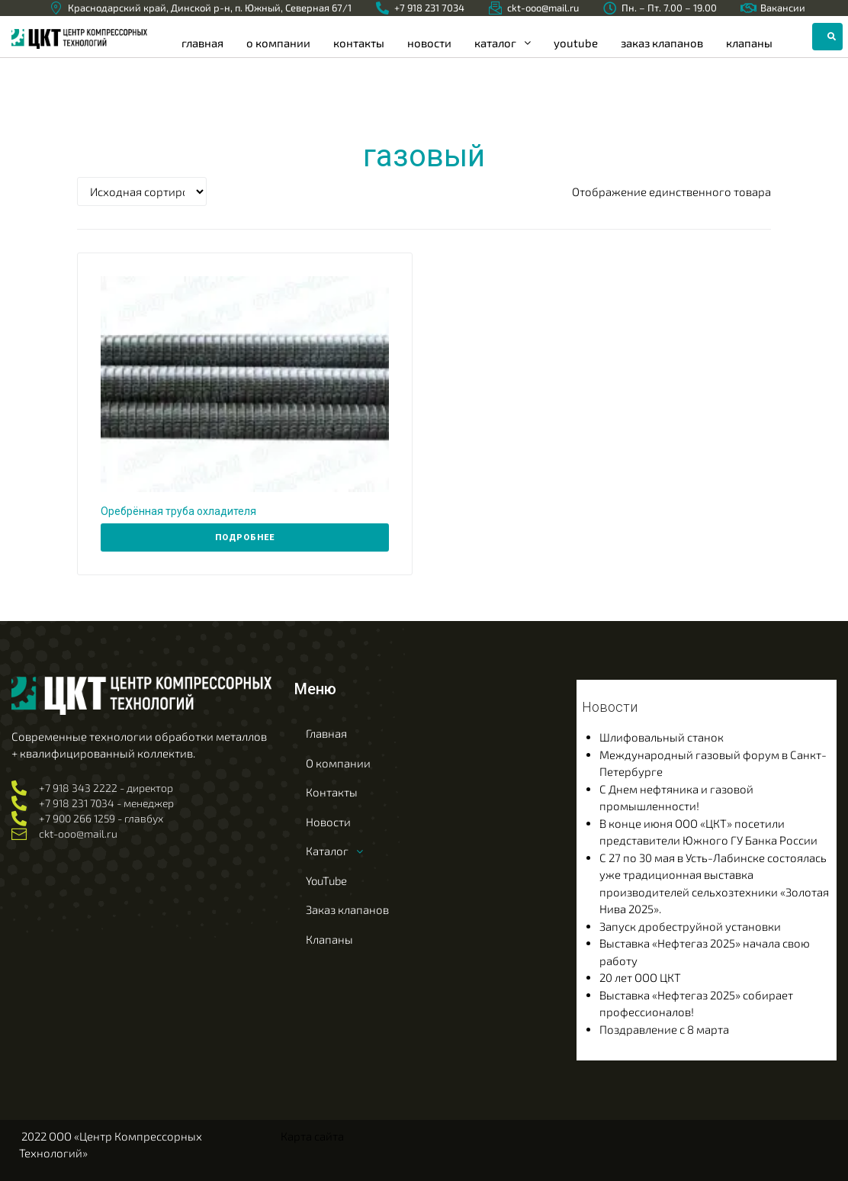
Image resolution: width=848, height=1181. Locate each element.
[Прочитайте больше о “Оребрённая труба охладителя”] (245, 537)
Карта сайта (312, 1136)
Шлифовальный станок (661, 737)
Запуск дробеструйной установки (690, 926)
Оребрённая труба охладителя (178, 511)
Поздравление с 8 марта (664, 1029)
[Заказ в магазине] (142, 191)
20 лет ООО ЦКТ (640, 977)
